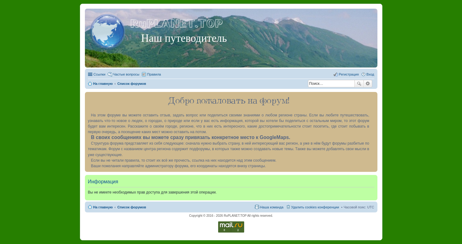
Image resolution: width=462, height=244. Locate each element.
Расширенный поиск (368, 83)
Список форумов (131, 207)
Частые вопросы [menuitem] (126, 74)
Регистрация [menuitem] (349, 74)
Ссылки (100, 74)
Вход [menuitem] (370, 74)
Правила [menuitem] (154, 74)
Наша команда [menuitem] (271, 207)
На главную (103, 207)
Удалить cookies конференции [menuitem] (315, 207)
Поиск (359, 83)
